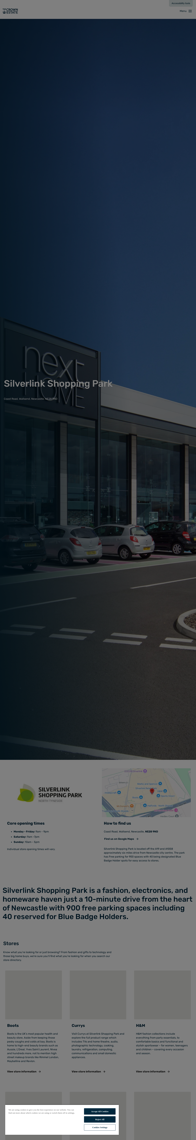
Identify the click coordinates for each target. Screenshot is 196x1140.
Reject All (99, 1119)
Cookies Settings (99, 1127)
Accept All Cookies (100, 1111)
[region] (62, 1120)
